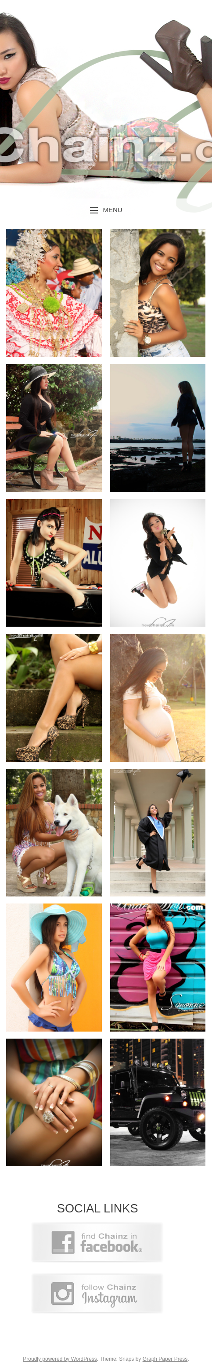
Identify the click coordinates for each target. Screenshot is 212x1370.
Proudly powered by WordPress (60, 1359)
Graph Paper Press (165, 1359)
